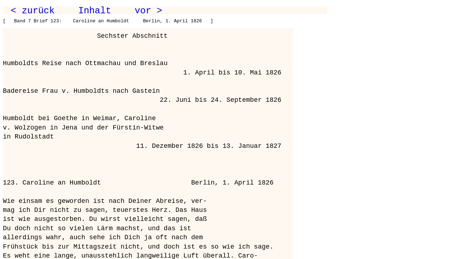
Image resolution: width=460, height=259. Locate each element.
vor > (148, 11)
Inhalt (94, 11)
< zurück (33, 11)
